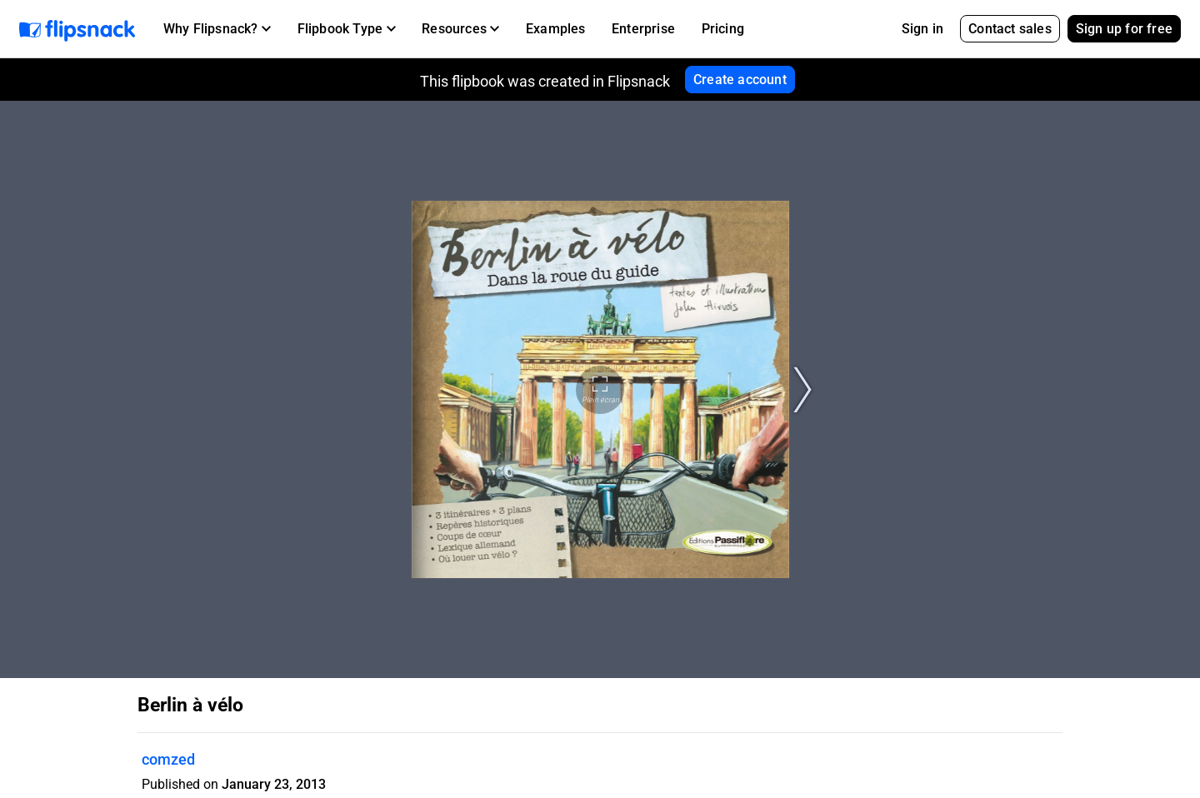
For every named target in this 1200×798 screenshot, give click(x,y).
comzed (168, 759)
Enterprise (643, 29)
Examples (556, 29)
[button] (217, 29)
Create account (740, 79)
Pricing (723, 29)
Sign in (922, 29)
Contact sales (1010, 29)
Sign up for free (1124, 29)
